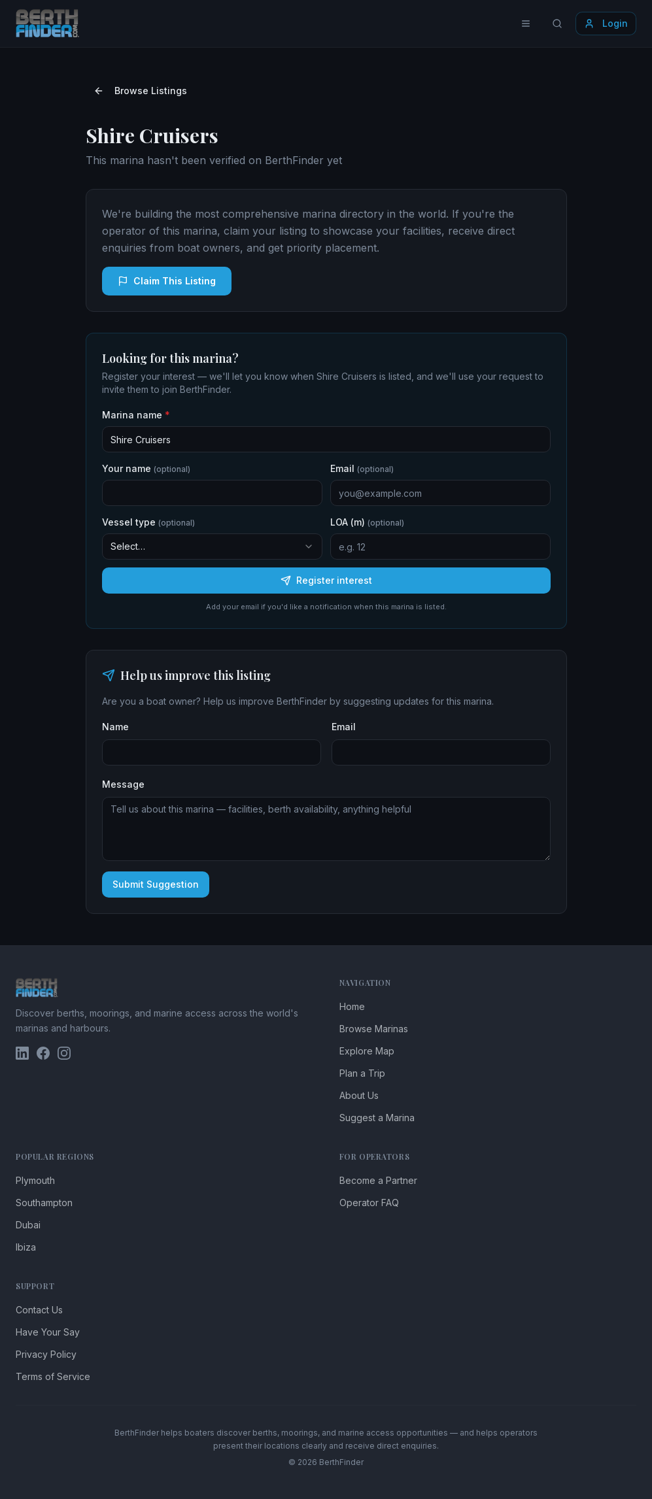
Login (606, 23)
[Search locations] (557, 23)
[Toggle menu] (526, 23)
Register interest (326, 580)
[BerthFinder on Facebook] (43, 1053)
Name (115, 726)
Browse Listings (140, 90)
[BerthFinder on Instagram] (64, 1053)
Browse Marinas (373, 1028)
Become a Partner (378, 1180)
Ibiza (26, 1247)
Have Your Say (48, 1332)
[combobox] (212, 546)
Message (123, 784)
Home (352, 1006)
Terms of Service (53, 1376)
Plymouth (35, 1180)
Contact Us (39, 1309)
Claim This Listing (167, 280)
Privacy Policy (46, 1354)
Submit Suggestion (155, 884)
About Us (359, 1095)
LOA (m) (367, 522)
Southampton (44, 1202)
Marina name (136, 414)
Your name (146, 468)
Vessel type (148, 522)
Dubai (28, 1224)
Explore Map (366, 1050)
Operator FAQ (369, 1202)
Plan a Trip (362, 1073)
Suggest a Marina (377, 1117)
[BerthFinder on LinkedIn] (22, 1053)
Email (362, 468)
